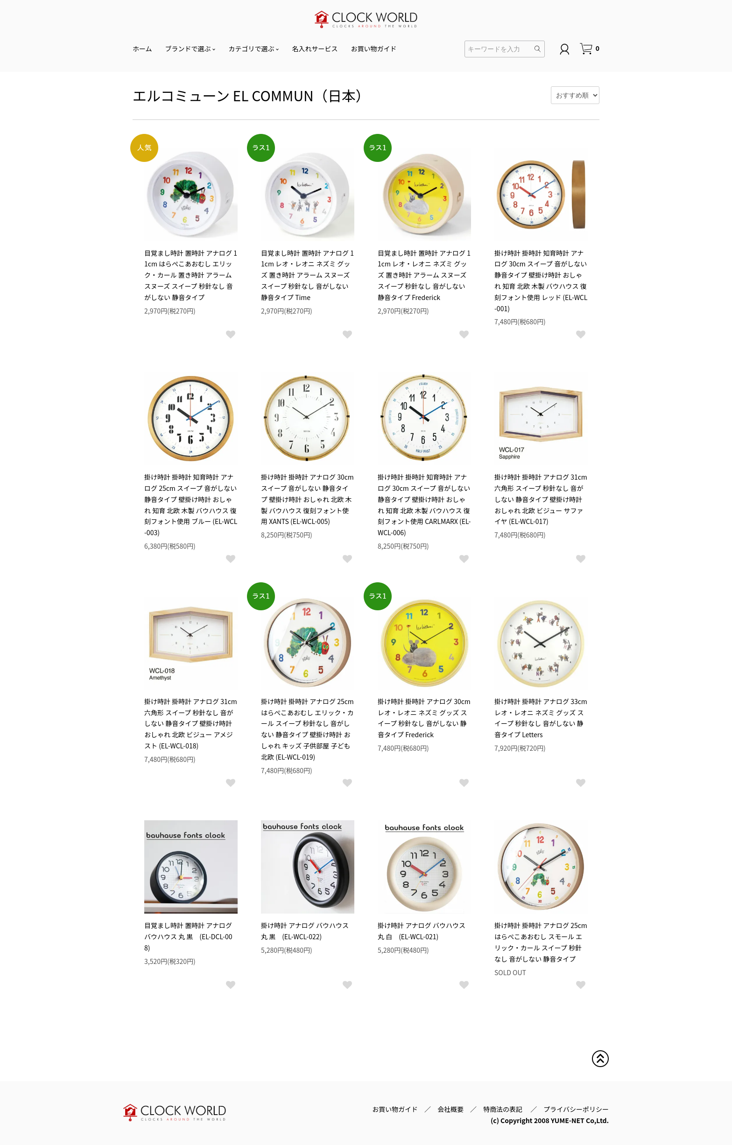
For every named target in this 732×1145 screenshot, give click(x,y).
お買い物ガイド (374, 48)
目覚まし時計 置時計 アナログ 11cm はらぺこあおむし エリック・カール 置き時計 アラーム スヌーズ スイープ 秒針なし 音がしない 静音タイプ (190, 275)
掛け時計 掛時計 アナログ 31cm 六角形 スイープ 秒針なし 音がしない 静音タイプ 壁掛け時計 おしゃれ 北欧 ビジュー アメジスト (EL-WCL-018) (190, 723)
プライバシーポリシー (576, 1109)
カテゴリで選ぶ (251, 48)
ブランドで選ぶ (188, 48)
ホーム (142, 48)
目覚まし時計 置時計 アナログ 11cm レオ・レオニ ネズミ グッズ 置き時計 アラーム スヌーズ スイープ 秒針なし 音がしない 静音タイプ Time (307, 275)
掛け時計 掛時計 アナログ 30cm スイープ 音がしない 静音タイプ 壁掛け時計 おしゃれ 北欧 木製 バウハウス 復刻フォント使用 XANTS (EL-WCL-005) (307, 499)
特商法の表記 (503, 1109)
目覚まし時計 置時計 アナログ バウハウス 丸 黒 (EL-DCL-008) (188, 936)
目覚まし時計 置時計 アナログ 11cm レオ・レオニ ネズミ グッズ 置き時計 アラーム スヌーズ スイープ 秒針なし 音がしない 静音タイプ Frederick (424, 275)
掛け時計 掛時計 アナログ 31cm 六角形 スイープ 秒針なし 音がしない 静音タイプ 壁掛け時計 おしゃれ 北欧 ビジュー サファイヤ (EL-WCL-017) (540, 499)
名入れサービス (315, 48)
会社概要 (450, 1109)
